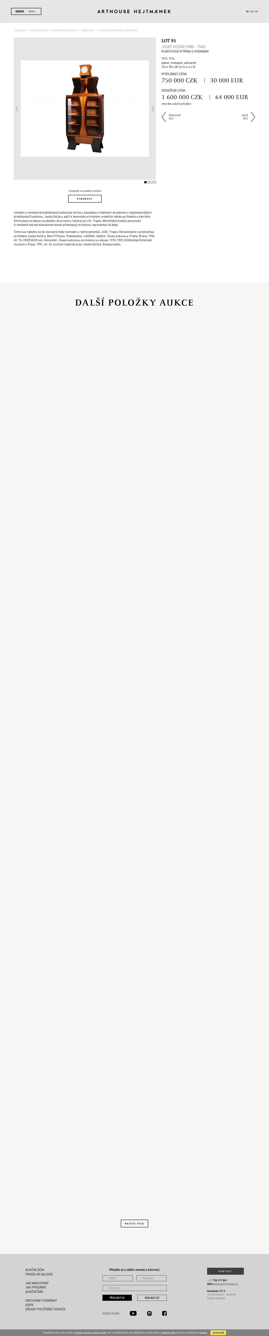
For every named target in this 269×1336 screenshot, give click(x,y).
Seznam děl (88, 30)
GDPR (29, 1305)
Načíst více (134, 1223)
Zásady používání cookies (45, 1309)
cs (247, 11)
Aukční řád (34, 1291)
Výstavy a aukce (39, 30)
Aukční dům (34, 1270)
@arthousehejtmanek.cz (222, 1283)
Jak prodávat (35, 1287)
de (256, 11)
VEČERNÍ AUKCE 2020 (64, 30)
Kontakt (225, 1271)
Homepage (20, 30)
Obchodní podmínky (41, 1300)
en (251, 11)
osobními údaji (168, 1332)
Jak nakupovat (37, 1283)
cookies (203, 1332)
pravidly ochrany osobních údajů (90, 1332)
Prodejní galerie (39, 1274)
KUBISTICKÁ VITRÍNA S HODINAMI (118, 30)
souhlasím (218, 1332)
